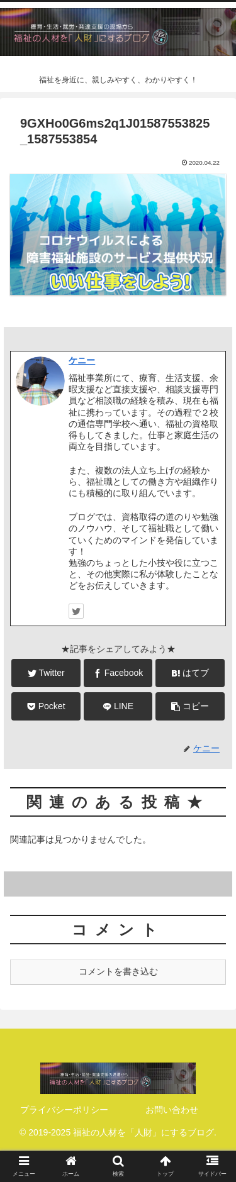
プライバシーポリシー (64, 1110)
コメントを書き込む (118, 971)
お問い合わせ (171, 1110)
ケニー (82, 360)
